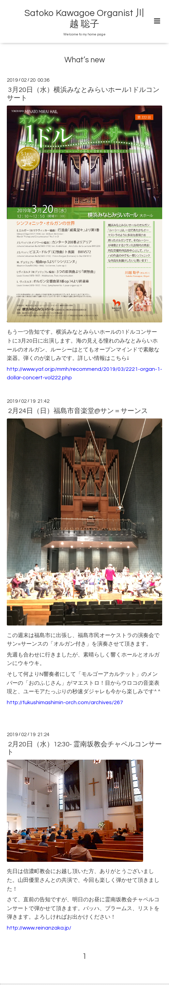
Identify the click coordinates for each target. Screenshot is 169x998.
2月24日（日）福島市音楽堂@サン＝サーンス (78, 411)
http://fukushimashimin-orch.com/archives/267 (65, 702)
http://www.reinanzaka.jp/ (39, 928)
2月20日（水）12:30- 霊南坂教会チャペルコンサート (84, 748)
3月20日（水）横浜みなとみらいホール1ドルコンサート (83, 93)
